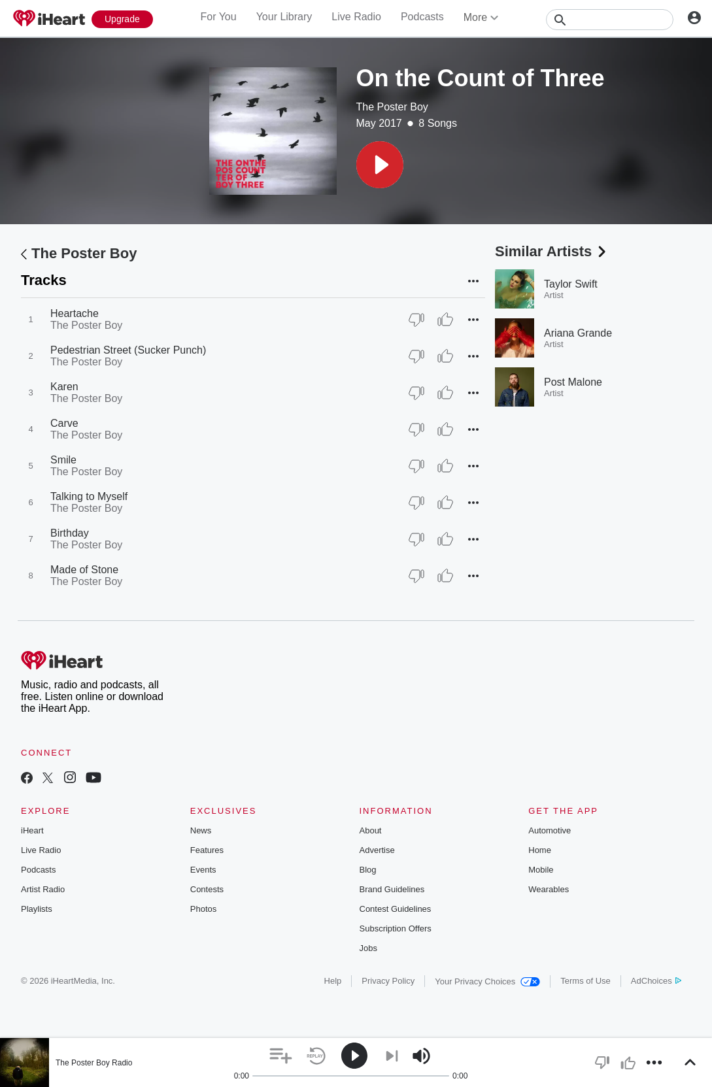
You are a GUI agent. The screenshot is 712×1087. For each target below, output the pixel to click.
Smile (63, 459)
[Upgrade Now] (122, 19)
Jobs (368, 948)
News (201, 830)
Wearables (548, 889)
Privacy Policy (388, 981)
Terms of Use (585, 981)
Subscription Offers (396, 928)
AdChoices (656, 981)
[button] (379, 164)
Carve (64, 423)
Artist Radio (43, 889)
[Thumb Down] (416, 319)
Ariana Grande (578, 333)
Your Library (284, 16)
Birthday (69, 533)
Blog (368, 870)
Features (207, 850)
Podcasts (422, 16)
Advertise (377, 850)
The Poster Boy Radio (94, 1062)
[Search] (609, 19)
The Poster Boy (392, 106)
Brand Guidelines (392, 889)
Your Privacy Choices (487, 981)
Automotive (549, 830)
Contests (207, 889)
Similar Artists (552, 251)
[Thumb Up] (445, 319)
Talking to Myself (88, 496)
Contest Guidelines (396, 909)
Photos (203, 909)
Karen (64, 386)
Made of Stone (84, 569)
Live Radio (356, 16)
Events (203, 870)
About (371, 830)
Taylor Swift (571, 284)
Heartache (74, 313)
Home (539, 850)
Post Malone (573, 382)
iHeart (32, 830)
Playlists (36, 909)
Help (333, 981)
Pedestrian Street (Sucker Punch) (128, 350)
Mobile (540, 870)
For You (218, 16)
